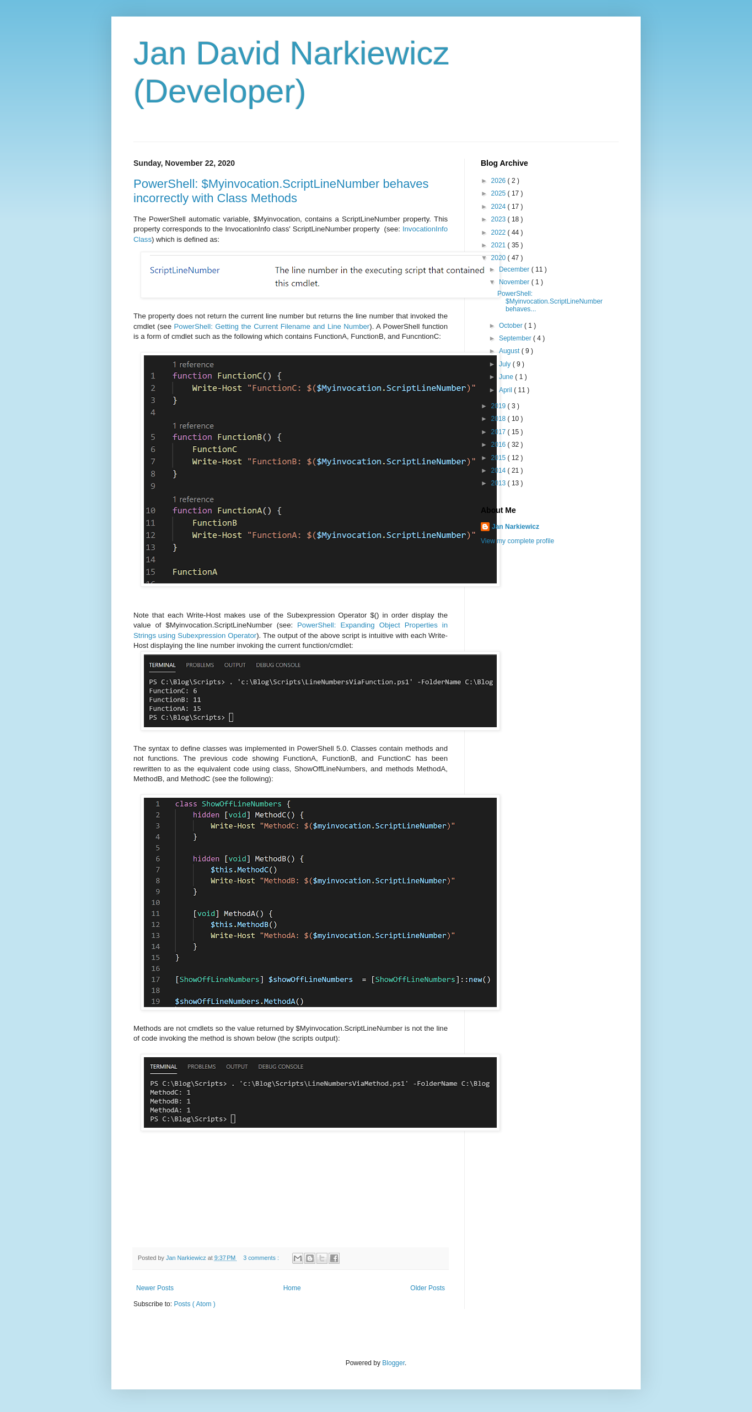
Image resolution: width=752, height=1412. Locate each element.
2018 (499, 419)
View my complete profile (517, 541)
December (515, 269)
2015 (499, 458)
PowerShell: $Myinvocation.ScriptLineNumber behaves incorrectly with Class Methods (281, 191)
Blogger (393, 1363)
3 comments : (262, 1257)
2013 (499, 483)
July (506, 364)
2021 (499, 245)
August (510, 351)
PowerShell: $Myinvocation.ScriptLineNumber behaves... (550, 301)
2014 (499, 470)
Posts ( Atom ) (194, 1304)
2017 (499, 432)
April (506, 390)
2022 (499, 232)
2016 (499, 444)
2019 (499, 406)
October (511, 325)
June (507, 377)
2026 (499, 181)
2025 (499, 193)
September (516, 338)
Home (292, 1288)
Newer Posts (155, 1288)
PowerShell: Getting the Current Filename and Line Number (272, 326)
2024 (499, 206)
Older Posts (427, 1288)
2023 (499, 219)
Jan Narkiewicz (515, 527)
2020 (499, 258)
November (515, 282)
